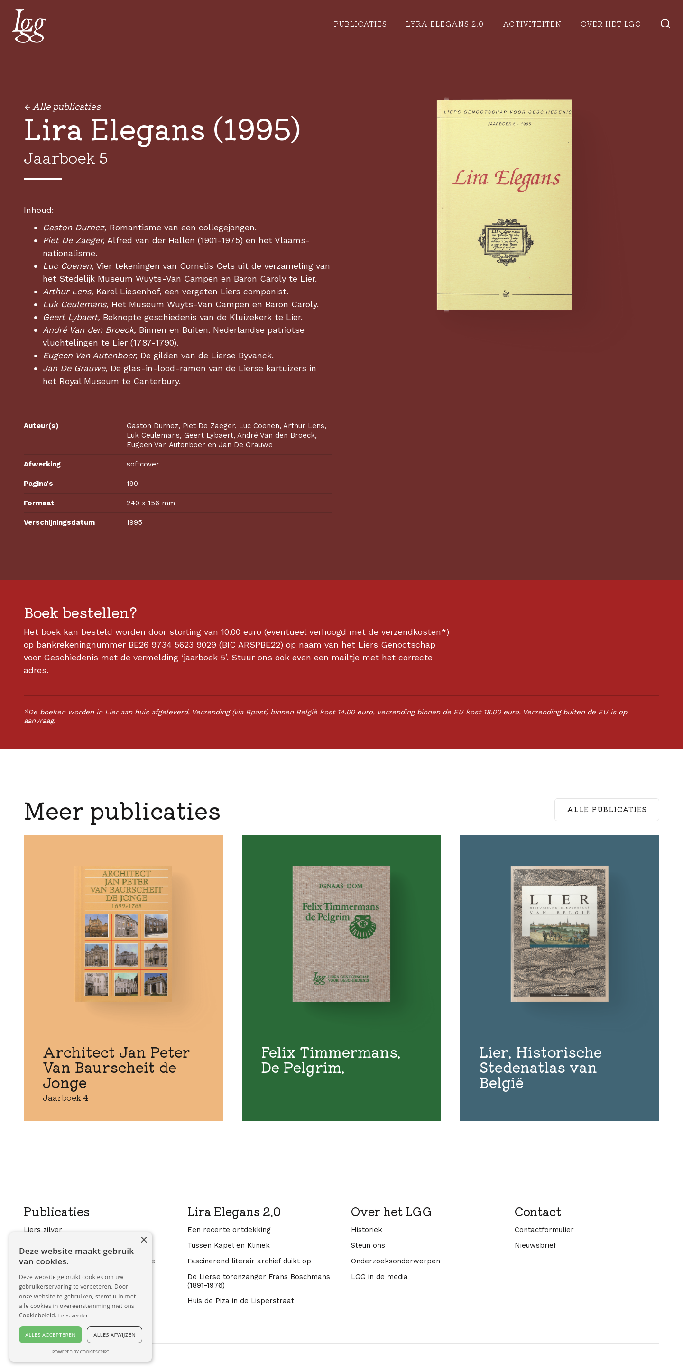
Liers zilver (43, 1229)
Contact (538, 1211)
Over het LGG (391, 1211)
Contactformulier (544, 1229)
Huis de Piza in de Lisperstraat (240, 1301)
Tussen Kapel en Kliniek (228, 1245)
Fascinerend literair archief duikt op (249, 1261)
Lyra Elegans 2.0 (445, 23)
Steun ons (368, 1245)
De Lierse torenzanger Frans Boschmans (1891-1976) (258, 1280)
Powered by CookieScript (80, 1352)
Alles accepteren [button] (50, 1334)
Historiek (366, 1229)
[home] (29, 26)
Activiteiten (532, 23)
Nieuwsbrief (535, 1245)
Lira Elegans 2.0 (234, 1211)
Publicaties (360, 23)
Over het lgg (611, 23)
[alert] (80, 1297)
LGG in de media (379, 1276)
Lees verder (73, 1315)
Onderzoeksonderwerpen (395, 1261)
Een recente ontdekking (229, 1229)
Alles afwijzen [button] (114, 1334)
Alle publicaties (607, 809)
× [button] (143, 1240)
